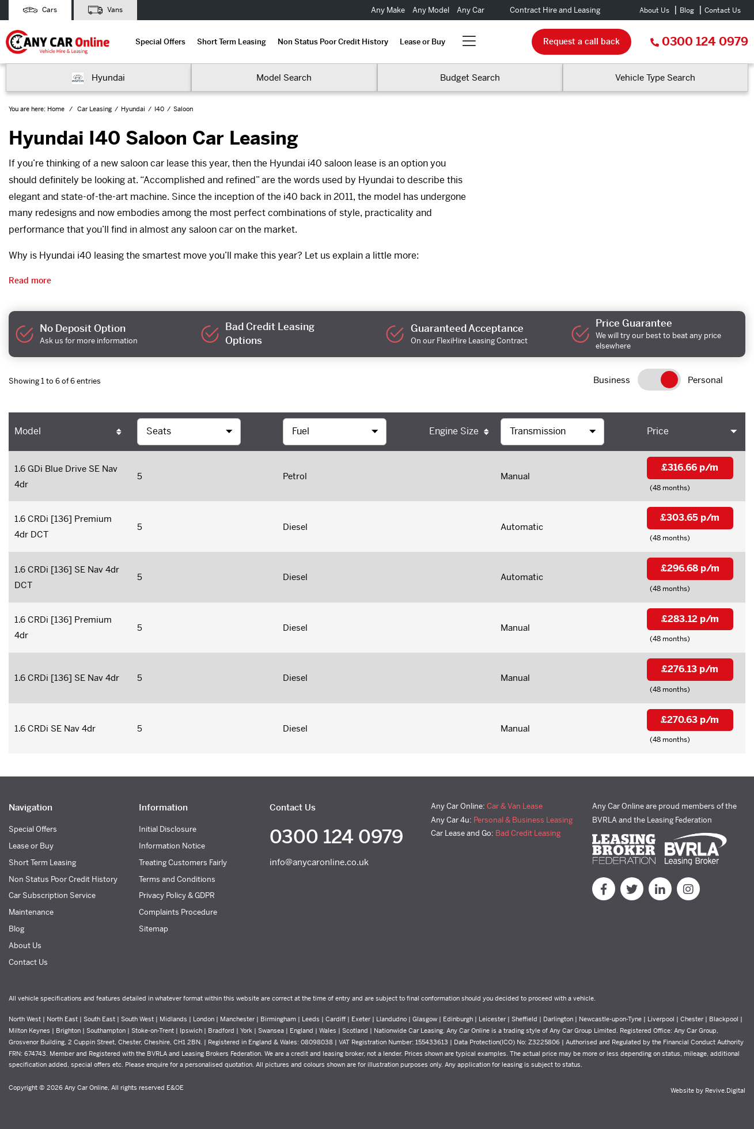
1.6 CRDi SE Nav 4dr (55, 728)
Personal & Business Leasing (523, 820)
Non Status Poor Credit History (333, 42)
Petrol (295, 476)
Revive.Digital (725, 1090)
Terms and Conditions (177, 879)
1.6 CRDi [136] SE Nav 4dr (66, 677)
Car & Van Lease (515, 806)
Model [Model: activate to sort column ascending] (27, 431)
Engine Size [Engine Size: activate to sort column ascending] (454, 431)
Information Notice (172, 846)
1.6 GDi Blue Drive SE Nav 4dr (66, 476)
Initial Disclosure (167, 829)
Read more (30, 280)
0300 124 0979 (699, 42)
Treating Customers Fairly (183, 862)
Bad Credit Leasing (527, 833)
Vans (105, 10)
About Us (654, 10)
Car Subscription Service (52, 895)
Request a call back (581, 41)
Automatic (522, 526)
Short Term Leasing (231, 42)
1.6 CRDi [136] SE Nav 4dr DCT (66, 577)
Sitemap (153, 929)
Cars (40, 10)
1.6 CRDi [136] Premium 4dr (63, 627)
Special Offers (160, 42)
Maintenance (31, 912)
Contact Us (722, 10)
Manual (515, 476)
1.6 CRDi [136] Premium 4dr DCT (63, 526)
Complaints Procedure (178, 912)
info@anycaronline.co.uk (319, 862)
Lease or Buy (422, 42)
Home (56, 109)
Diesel (295, 526)
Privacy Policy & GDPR (177, 895)
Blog (687, 10)
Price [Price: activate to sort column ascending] (658, 431)
